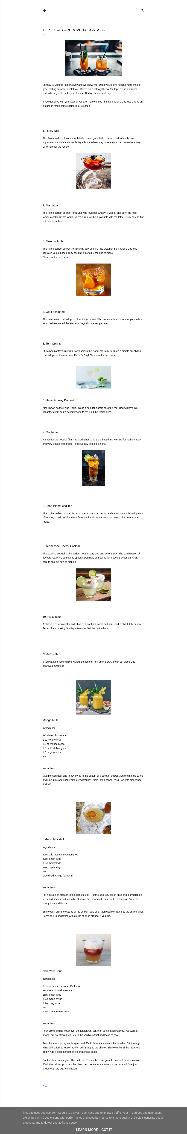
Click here (48, 146)
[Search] (142, 9)
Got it (106, 1130)
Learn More (87, 1130)
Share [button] (45, 1086)
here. (105, 323)
